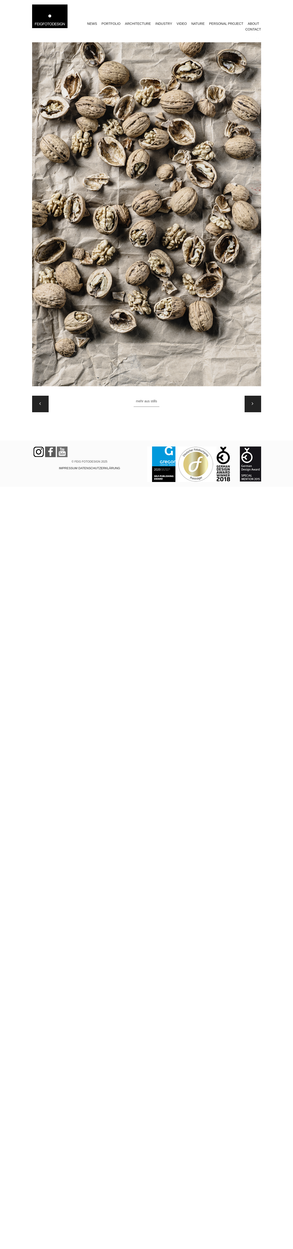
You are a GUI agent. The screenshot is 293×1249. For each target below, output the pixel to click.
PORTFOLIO (111, 24)
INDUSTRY (163, 24)
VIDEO (182, 24)
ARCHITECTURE (138, 24)
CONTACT (253, 29)
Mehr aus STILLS (146, 401)
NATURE (198, 24)
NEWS (92, 24)
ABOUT (253, 24)
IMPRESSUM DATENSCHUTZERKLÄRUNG (89, 468)
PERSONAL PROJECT (226, 24)
